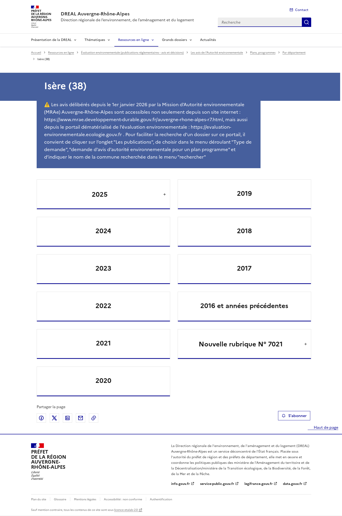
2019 (244, 193)
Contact (301, 9)
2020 (103, 380)
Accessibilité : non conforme (123, 499)
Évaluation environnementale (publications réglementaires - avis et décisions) (132, 53)
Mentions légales (85, 499)
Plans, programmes (262, 53)
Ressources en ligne (133, 39)
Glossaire (60, 499)
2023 (103, 268)
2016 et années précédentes (244, 306)
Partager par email (80, 418)
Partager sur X (54, 418)
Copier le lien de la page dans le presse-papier (93, 418)
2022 (103, 306)
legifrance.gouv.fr (258, 483)
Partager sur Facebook (41, 418)
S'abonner (294, 415)
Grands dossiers (174, 39)
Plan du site (38, 499)
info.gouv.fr (180, 483)
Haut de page (325, 427)
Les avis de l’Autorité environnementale (217, 53)
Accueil (36, 53)
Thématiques (95, 39)
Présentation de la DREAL (51, 39)
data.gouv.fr (292, 483)
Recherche (306, 22)
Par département (294, 53)
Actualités (208, 39)
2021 (103, 343)
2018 (244, 231)
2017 (244, 268)
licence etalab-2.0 (126, 510)
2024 (103, 231)
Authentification (161, 499)
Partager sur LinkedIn (67, 418)
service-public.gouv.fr (217, 483)
